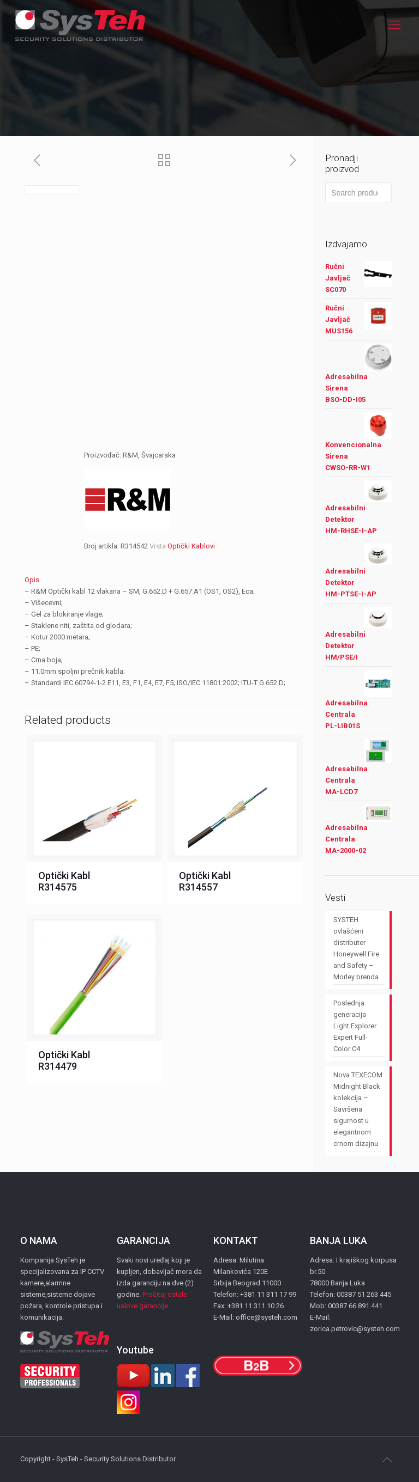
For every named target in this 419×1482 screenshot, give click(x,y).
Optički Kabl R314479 (64, 1060)
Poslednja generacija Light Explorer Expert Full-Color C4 (354, 1026)
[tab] (165, 580)
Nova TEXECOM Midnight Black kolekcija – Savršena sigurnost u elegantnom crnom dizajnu (357, 1109)
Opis (32, 580)
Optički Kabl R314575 (64, 881)
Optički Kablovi (191, 546)
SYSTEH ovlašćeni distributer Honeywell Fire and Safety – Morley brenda (356, 948)
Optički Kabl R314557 (205, 881)
